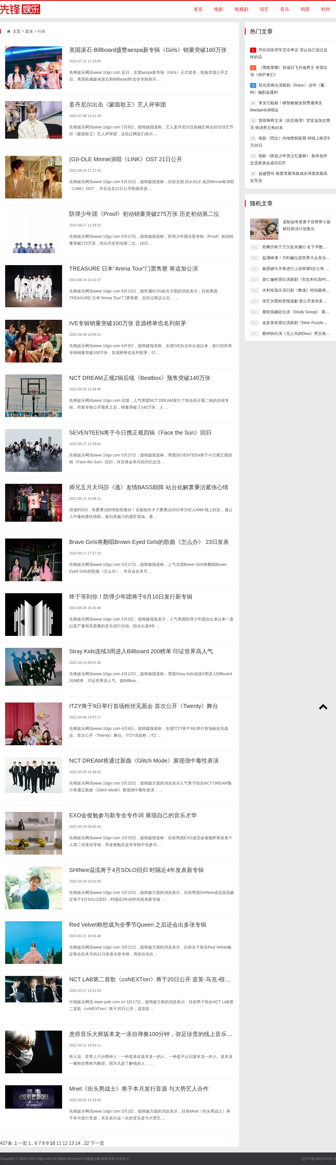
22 (86, 1143)
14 (77, 1143)
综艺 (264, 9)
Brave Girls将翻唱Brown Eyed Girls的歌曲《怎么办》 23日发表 (149, 542)
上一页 (20, 1143)
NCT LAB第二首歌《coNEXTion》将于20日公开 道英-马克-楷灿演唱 (155, 979)
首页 (198, 9)
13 (71, 1143)
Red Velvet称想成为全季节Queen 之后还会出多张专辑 (137, 925)
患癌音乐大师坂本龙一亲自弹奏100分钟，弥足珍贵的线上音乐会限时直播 (162, 1034)
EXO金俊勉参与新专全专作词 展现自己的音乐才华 (133, 815)
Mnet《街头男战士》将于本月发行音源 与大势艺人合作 (139, 1089)
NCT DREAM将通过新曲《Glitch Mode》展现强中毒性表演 (144, 760)
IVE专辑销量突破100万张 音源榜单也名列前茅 (127, 323)
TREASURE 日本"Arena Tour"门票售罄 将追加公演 (133, 268)
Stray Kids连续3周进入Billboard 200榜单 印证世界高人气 (141, 651)
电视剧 (241, 9)
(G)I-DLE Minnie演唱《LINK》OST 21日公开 (126, 159)
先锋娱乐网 (91, 1159)
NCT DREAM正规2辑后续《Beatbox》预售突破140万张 (139, 378)
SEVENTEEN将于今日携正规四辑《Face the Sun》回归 (140, 432)
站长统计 (122, 1159)
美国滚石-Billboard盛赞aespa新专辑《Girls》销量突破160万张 (148, 50)
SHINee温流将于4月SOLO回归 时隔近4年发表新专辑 (136, 870)
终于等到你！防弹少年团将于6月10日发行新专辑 (130, 596)
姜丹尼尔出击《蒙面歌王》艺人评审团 (117, 104)
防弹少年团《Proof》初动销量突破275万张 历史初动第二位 (144, 214)
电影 (218, 9)
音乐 (284, 9)
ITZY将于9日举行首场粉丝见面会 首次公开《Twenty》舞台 (143, 706)
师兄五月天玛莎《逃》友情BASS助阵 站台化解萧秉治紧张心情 (148, 487)
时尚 (325, 9)
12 (65, 1143)
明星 (305, 9)
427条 (6, 1143)
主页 (17, 31)
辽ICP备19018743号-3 (319, 1159)
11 (59, 1143)
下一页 (97, 1143)
